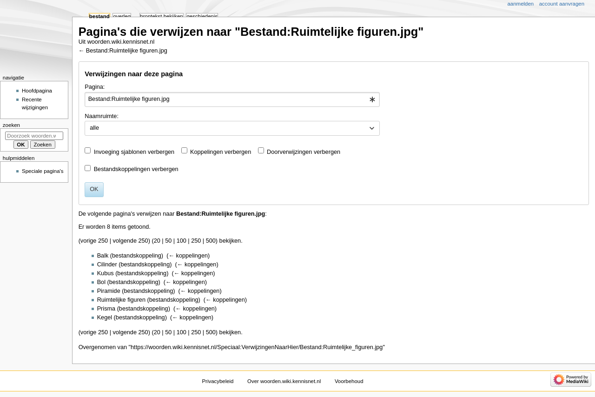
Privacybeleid (217, 381)
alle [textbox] (94, 128)
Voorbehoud (349, 381)
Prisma (106, 308)
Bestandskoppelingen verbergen (136, 169)
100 (181, 241)
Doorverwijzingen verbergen (303, 152)
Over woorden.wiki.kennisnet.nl (284, 381)
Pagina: (95, 87)
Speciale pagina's (42, 171)
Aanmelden (521, 4)
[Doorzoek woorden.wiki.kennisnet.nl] (34, 136)
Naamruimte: (102, 116)
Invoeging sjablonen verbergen (134, 152)
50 (168, 241)
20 (157, 241)
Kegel (104, 317)
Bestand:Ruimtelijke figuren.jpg (126, 50)
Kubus (105, 273)
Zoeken (11, 125)
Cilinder (107, 264)
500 (211, 241)
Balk (103, 255)
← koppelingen (188, 255)
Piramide (108, 291)
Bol (101, 282)
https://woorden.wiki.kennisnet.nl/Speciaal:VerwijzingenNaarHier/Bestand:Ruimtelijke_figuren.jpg (257, 347)
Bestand (99, 16)
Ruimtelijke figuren (121, 300)
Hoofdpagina (37, 90)
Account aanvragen (561, 4)
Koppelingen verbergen (220, 152)
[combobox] (232, 99)
